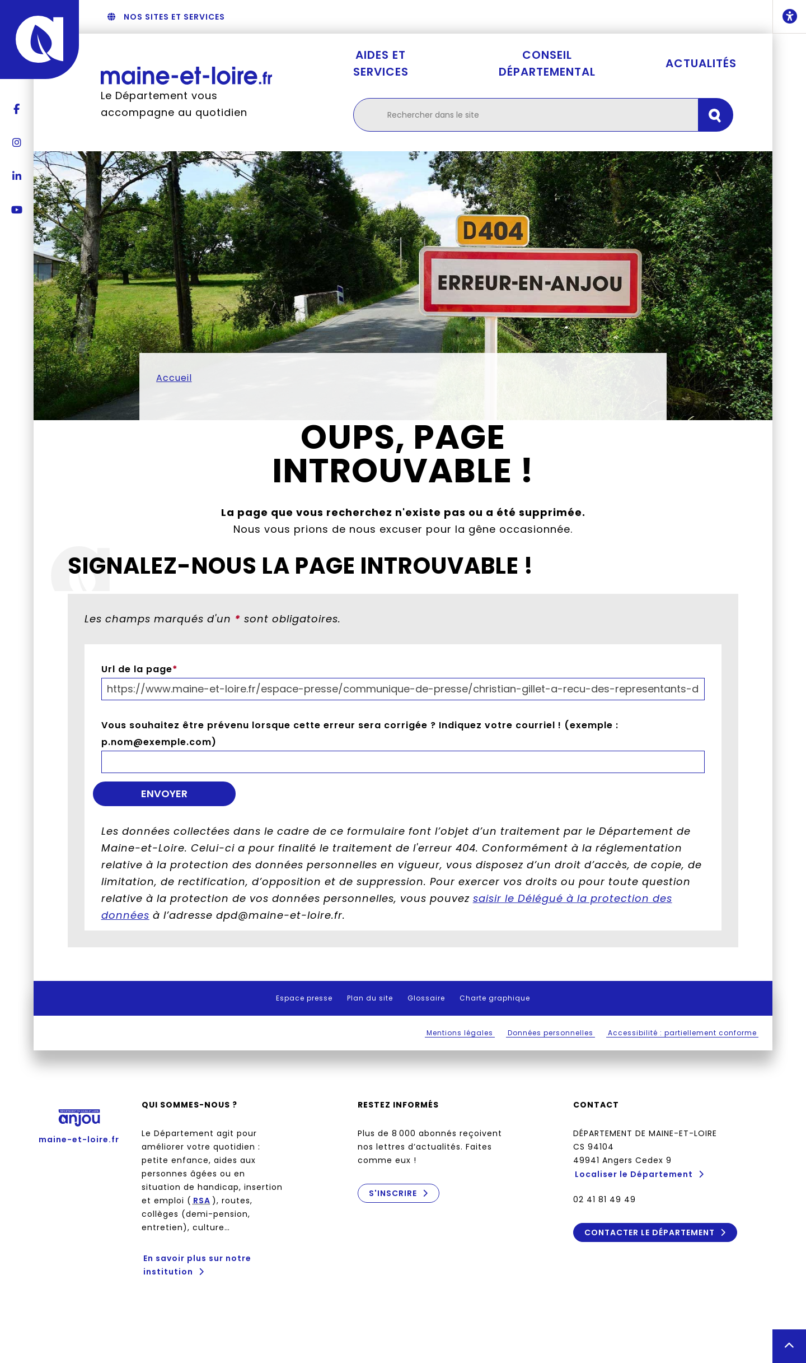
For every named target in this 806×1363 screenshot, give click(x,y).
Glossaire (426, 998)
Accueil (174, 377)
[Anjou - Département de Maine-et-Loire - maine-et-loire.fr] (39, 39)
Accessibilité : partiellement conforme (682, 1033)
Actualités (701, 63)
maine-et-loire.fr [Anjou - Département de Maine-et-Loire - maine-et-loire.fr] (79, 1123)
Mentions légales (460, 1033)
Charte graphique (495, 998)
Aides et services (381, 63)
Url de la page (139, 669)
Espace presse (304, 998)
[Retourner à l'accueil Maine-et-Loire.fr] (186, 75)
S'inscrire (392, 1193)
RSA (201, 1200)
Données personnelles (550, 1033)
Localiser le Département (634, 1174)
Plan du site (370, 998)
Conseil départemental (547, 63)
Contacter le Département (649, 1232)
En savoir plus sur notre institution (197, 1265)
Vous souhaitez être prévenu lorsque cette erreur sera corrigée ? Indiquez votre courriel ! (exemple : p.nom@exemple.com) (359, 733)
